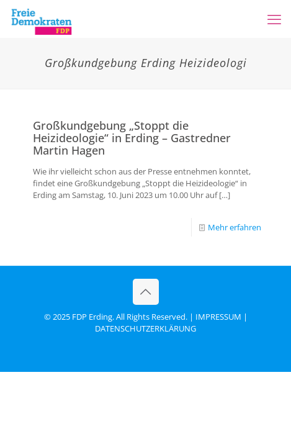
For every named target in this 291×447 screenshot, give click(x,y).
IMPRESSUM (218, 316)
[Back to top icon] (146, 292)
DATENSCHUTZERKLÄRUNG (145, 328)
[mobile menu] (274, 18)
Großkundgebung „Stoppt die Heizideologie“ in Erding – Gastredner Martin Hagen (132, 138)
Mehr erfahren (234, 227)
